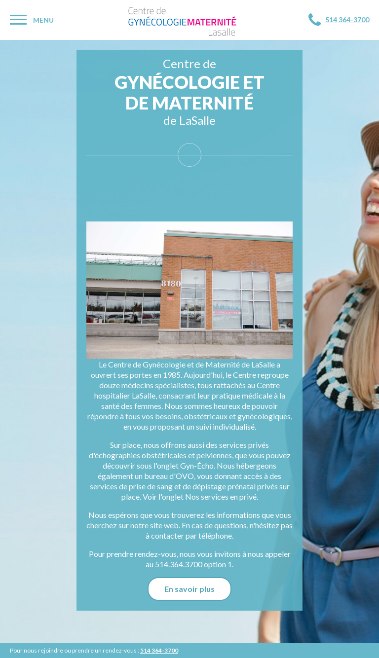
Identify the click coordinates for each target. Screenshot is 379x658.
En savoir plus (189, 588)
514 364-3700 (347, 19)
